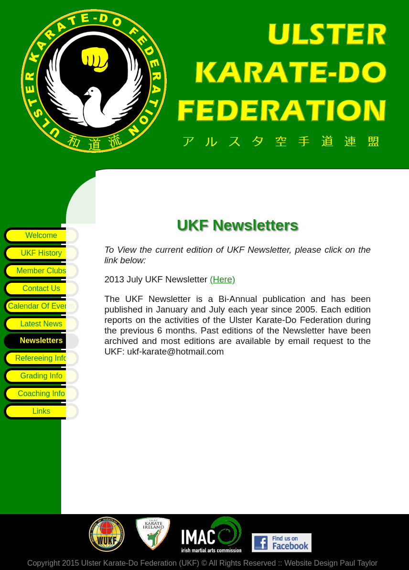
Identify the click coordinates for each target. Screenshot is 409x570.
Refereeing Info (41, 358)
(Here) (222, 282)
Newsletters (41, 340)
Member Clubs (41, 271)
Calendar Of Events (41, 306)
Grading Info (41, 376)
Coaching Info (41, 393)
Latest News (41, 324)
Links (41, 411)
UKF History (41, 253)
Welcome (41, 235)
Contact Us (41, 288)
